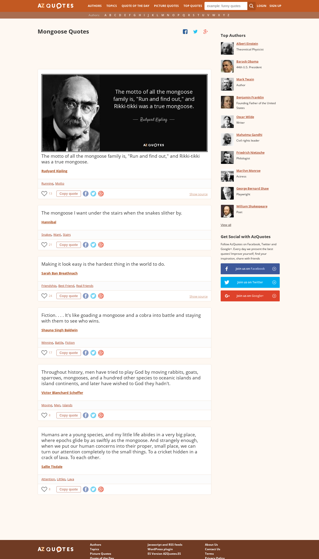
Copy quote (69, 194)
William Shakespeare (251, 206)
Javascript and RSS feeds (165, 545)
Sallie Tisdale (51, 466)
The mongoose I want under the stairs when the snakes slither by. (111, 213)
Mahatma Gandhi (249, 134)
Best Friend (66, 286)
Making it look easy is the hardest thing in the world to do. (103, 264)
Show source (198, 194)
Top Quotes (193, 6)
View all (226, 225)
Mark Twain (245, 79)
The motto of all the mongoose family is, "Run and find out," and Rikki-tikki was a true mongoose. (120, 159)
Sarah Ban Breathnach (59, 273)
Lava (70, 479)
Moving (46, 405)
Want (57, 234)
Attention (48, 479)
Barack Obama (247, 61)
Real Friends (84, 286)
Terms (209, 554)
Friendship (48, 286)
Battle (59, 342)
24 (50, 296)
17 (50, 353)
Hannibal (48, 222)
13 (50, 193)
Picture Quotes (166, 6)
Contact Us (212, 549)
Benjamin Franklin (250, 97)
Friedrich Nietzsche (250, 152)
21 (50, 245)
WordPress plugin (160, 549)
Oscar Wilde (245, 117)
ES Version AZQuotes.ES (164, 554)
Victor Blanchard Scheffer (62, 392)
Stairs (67, 234)
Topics (111, 6)
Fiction (70, 342)
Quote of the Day (135, 6)
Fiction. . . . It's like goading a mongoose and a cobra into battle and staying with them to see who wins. (121, 318)
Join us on (250, 268)
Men (57, 405)
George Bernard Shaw (252, 188)
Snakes (46, 234)
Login (261, 6)
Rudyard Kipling (54, 171)
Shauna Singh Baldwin (59, 330)
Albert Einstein (247, 43)
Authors (95, 6)
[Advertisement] (124, 52)
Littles (61, 479)
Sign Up (275, 6)
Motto (59, 183)
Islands (67, 405)
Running (47, 183)
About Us (211, 545)
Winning (47, 342)
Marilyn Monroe (248, 170)
